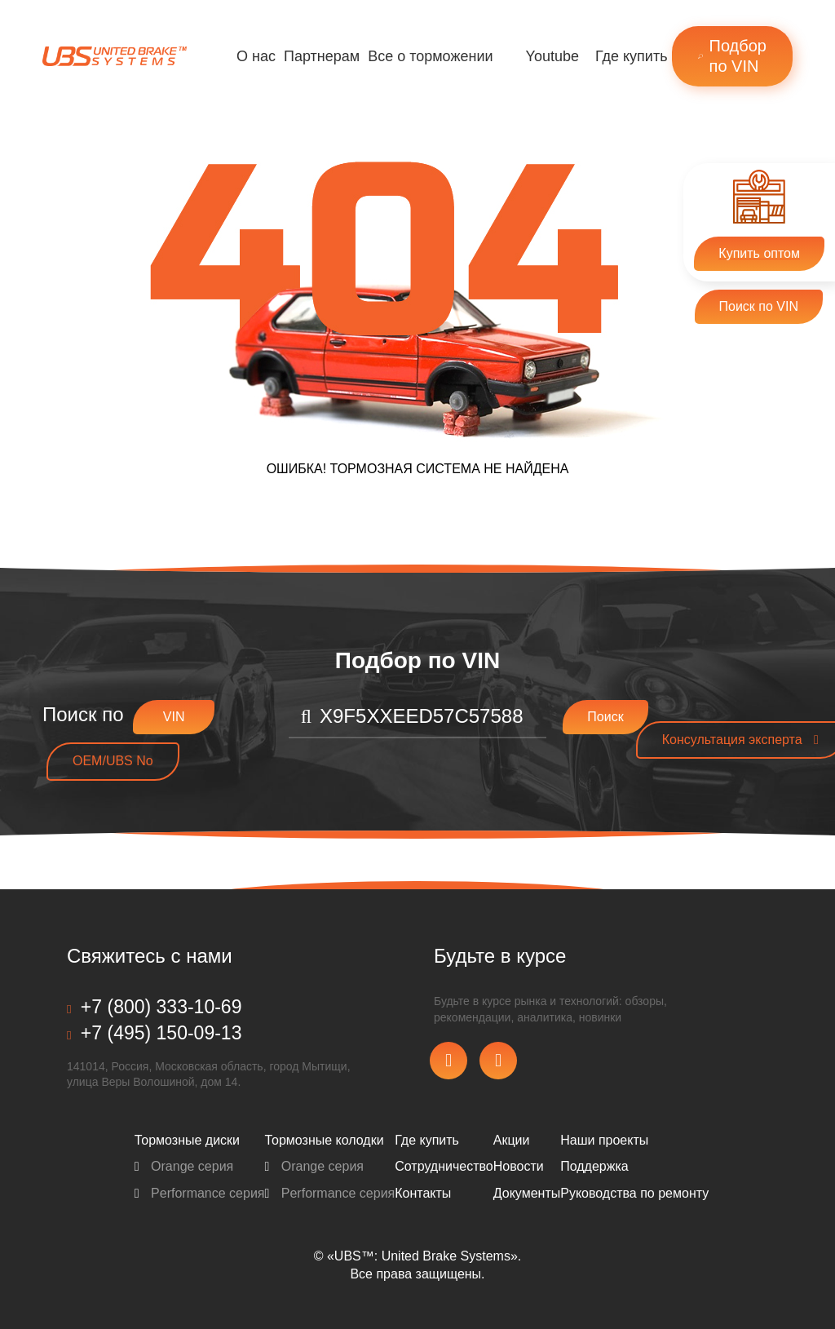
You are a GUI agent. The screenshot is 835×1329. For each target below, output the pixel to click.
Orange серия (184, 1166)
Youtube (552, 56)
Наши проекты (604, 1140)
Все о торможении (430, 56)
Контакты (423, 1193)
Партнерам (322, 56)
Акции (511, 1140)
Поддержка (594, 1166)
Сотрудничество (444, 1166)
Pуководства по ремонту (634, 1193)
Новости (518, 1166)
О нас (256, 56)
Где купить (631, 56)
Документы (526, 1193)
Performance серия (200, 1193)
